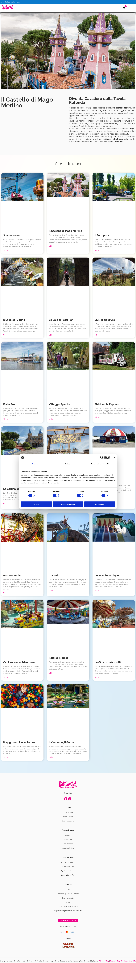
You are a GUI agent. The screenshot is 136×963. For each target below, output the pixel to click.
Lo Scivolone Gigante (108, 575)
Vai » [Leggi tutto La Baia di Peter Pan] (51, 335)
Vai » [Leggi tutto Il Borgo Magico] (51, 673)
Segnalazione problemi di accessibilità (68, 911)
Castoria (54, 575)
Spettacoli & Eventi (68, 871)
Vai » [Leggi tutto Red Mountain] (5, 593)
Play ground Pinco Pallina (19, 742)
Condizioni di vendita (128, 961)
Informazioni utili (68, 898)
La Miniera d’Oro (105, 319)
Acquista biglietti (68, 921)
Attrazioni (68, 835)
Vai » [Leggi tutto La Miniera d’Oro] (97, 335)
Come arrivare (68, 812)
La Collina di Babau (15, 488)
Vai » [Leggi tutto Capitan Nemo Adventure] (5, 677)
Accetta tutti (99, 504)
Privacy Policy (104, 961)
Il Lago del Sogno (14, 319)
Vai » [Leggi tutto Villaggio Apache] (51, 419)
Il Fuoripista (102, 235)
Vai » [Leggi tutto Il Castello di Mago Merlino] (51, 246)
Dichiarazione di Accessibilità (68, 906)
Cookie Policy (115, 961)
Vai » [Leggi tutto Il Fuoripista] (97, 250)
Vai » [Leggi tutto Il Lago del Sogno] (5, 335)
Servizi (68, 902)
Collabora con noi (68, 821)
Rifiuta (36, 504)
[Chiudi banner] (114, 457)
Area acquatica (68, 839)
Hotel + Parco (68, 817)
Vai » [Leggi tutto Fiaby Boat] (5, 419)
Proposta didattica (68, 848)
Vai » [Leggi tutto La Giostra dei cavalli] (97, 677)
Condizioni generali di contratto (68, 894)
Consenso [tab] (35, 464)
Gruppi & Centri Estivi (68, 875)
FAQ (68, 889)
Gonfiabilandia (68, 844)
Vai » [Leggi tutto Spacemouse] (5, 250)
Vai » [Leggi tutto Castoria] (51, 590)
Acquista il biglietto (68, 862)
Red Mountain (12, 575)
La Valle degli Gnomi (62, 742)
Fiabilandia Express (107, 404)
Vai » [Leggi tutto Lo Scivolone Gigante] (97, 590)
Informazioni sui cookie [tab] (100, 464)
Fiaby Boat (9, 404)
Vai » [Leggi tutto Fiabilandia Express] (97, 417)
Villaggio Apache (59, 404)
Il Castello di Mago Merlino (65, 230)
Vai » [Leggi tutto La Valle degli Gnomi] (51, 757)
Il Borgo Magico (58, 657)
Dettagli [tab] (68, 464)
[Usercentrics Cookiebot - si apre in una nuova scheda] (100, 457)
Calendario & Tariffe (68, 867)
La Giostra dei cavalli (108, 662)
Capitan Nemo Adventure (19, 662)
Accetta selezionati (68, 504)
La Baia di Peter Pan (61, 319)
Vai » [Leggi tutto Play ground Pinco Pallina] (5, 757)
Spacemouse (11, 235)
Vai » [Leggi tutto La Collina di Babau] (5, 504)
